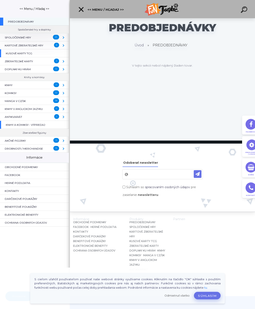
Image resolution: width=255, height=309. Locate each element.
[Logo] (162, 9)
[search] (245, 10)
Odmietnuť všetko (177, 295)
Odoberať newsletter (140, 163)
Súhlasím (207, 295)
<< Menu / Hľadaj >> (101, 9)
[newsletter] (197, 174)
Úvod (139, 45)
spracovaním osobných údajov (167, 187)
